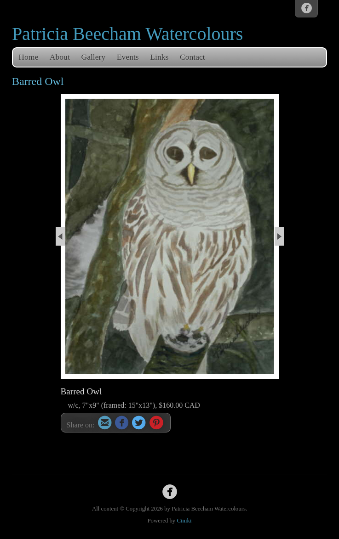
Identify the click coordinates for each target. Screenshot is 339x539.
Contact (192, 57)
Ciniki (184, 520)
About (60, 57)
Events (128, 57)
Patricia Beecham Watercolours (127, 33)
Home (28, 57)
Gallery (93, 57)
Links (159, 57)
